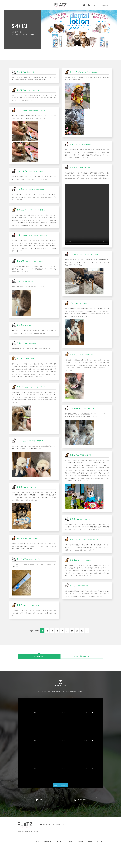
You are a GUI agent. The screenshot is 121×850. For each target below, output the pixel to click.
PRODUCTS (7, 5)
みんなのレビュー (39, 656)
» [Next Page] (91, 630)
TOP (37, 838)
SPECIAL (58, 838)
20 (77, 630)
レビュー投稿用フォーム (81, 656)
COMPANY (38, 5)
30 (82, 630)
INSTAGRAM (58, 821)
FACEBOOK (41, 796)
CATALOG (28, 5)
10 (72, 630)
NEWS (47, 5)
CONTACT (105, 5)
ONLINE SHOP (80, 796)
